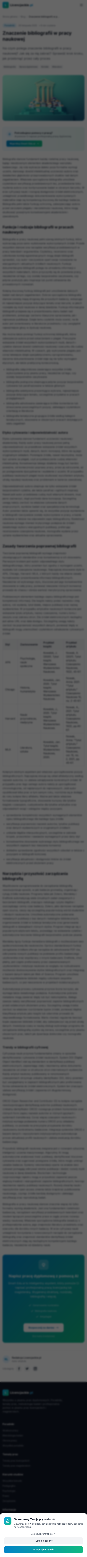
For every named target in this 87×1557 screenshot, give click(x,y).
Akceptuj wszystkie (43, 1549)
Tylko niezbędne (43, 1540)
